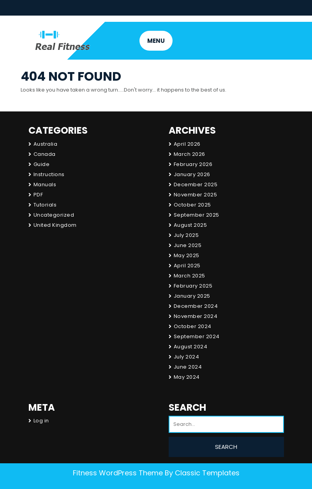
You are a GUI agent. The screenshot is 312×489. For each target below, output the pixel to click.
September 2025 (196, 215)
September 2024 (197, 336)
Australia (45, 144)
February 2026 (193, 164)
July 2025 (186, 235)
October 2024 (193, 326)
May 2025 (186, 255)
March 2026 (189, 154)
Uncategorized (53, 215)
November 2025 (195, 194)
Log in (41, 420)
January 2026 (192, 174)
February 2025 (193, 286)
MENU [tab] (156, 41)
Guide (41, 164)
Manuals (44, 184)
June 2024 (188, 367)
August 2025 (190, 225)
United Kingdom (55, 225)
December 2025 (196, 184)
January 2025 (192, 296)
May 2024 (187, 377)
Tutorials (45, 204)
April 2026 (187, 144)
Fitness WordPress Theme (118, 473)
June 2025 (188, 245)
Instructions (49, 174)
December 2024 (196, 306)
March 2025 (189, 275)
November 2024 (196, 316)
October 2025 (192, 204)
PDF (38, 194)
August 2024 (191, 346)
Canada (44, 154)
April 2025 (187, 265)
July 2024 (186, 356)
